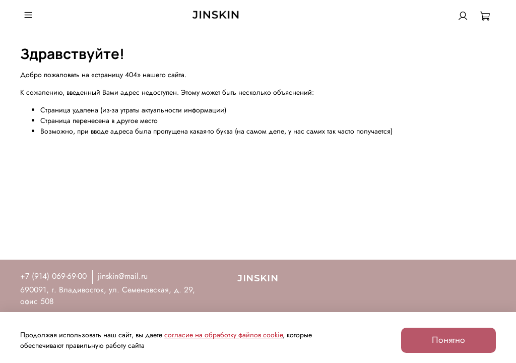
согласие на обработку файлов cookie (223, 335)
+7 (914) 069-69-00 (53, 276)
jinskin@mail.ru (123, 276)
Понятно (448, 339)
